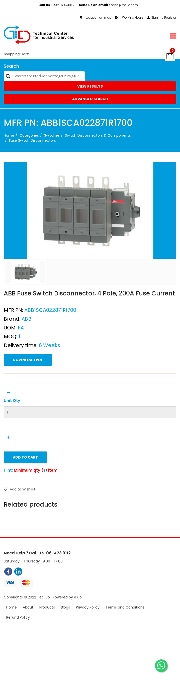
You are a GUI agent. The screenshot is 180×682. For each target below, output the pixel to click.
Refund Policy (18, 624)
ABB (26, 343)
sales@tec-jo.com (108, 5)
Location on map (96, 17)
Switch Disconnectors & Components (98, 135)
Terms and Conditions (125, 614)
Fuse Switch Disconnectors (32, 140)
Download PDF (28, 384)
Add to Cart (25, 481)
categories (29, 135)
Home (9, 135)
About (28, 614)
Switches (52, 135)
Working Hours (129, 17)
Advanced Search (90, 98)
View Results (90, 86)
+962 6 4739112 (56, 5)
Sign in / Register (161, 17)
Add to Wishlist (19, 513)
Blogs (65, 614)
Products (47, 614)
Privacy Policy (88, 614)
